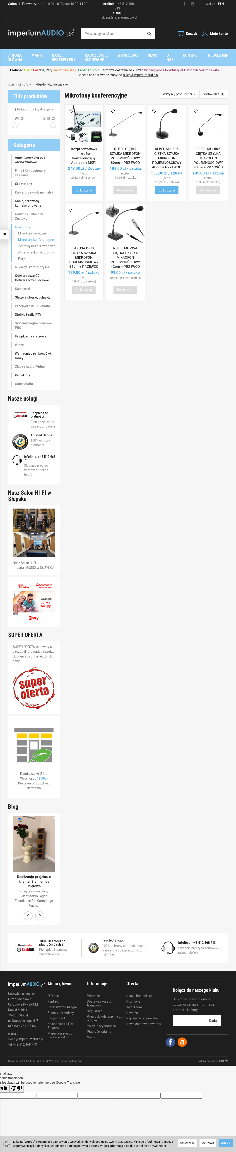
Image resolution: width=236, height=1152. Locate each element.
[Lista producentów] (179, 89)
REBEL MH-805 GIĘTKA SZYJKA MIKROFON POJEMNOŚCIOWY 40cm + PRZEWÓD (166, 153)
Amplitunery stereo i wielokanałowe (30, 155)
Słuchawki (22, 284)
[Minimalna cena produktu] (17, 114)
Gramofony (23, 179)
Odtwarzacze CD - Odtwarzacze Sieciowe (32, 273)
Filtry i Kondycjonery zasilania (30, 168)
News (91, 1032)
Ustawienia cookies (22, 989)
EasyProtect (56, 1013)
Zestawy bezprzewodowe (36, 241)
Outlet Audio (24, 379)
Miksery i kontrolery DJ (32, 262)
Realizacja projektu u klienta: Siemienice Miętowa (34, 877)
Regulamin (94, 1006)
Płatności (93, 991)
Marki (88, 55)
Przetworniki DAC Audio (32, 301)
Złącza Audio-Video (30, 362)
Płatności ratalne (99, 1026)
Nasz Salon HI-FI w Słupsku (61, 1021)
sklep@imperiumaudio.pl (141, 70)
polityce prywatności (152, 1145)
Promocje (133, 996)
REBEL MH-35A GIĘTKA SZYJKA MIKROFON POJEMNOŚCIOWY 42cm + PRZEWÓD (125, 253)
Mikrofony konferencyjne (36, 235)
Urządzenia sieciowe (30, 332)
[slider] (15, 121)
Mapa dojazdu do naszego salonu (60, 1030)
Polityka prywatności (101, 1021)
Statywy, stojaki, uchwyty (32, 293)
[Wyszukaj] (149, 33)
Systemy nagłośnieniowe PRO (33, 321)
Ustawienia (187, 1142)
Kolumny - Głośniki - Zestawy (30, 212)
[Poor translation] (16, 1084)
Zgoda (225, 1142)
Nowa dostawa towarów (143, 1019)
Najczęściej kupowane (171, 55)
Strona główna (59, 55)
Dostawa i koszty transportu (99, 998)
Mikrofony (22, 223)
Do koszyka (84, 186)
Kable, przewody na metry (34, 188)
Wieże (19, 340)
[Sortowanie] (213, 89)
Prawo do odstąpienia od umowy (104, 1013)
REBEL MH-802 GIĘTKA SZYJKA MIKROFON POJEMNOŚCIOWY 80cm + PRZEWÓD (208, 153)
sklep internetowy (213, 1056)
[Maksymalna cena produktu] (46, 114)
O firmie (53, 991)
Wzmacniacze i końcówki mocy (33, 351)
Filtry (21, 254)
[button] (28, 911)
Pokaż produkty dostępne (33, 105)
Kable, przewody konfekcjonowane (28, 199)
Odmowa (208, 1142)
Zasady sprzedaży (61, 1008)
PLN (222, 4)
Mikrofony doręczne (32, 229)
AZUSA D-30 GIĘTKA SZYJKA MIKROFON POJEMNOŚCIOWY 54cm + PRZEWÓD (84, 253)
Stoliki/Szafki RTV (28, 310)
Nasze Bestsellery (121, 55)
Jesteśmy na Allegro (62, 1002)
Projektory (23, 371)
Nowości (132, 1008)
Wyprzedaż (134, 1002)
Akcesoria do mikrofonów (36, 248)
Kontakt (53, 996)
